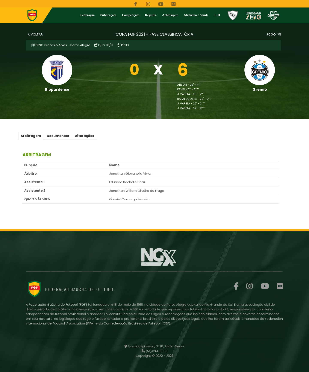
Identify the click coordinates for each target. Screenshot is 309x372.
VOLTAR (35, 34)
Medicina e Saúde (196, 15)
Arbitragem (170, 15)
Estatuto (46, 318)
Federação (87, 15)
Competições (130, 15)
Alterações (84, 136)
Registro (151, 15)
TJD (217, 15)
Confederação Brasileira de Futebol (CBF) (137, 323)
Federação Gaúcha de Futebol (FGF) (58, 304)
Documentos (58, 136)
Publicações (108, 15)
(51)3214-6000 (156, 351)
